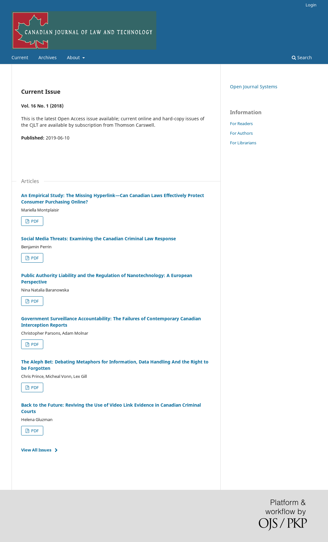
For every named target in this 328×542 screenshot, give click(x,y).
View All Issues (36, 450)
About (74, 57)
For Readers (241, 123)
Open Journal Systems (253, 87)
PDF (34, 221)
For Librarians (243, 143)
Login (311, 5)
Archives (47, 57)
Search (302, 57)
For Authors (241, 133)
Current (20, 57)
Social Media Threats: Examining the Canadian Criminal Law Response (98, 238)
